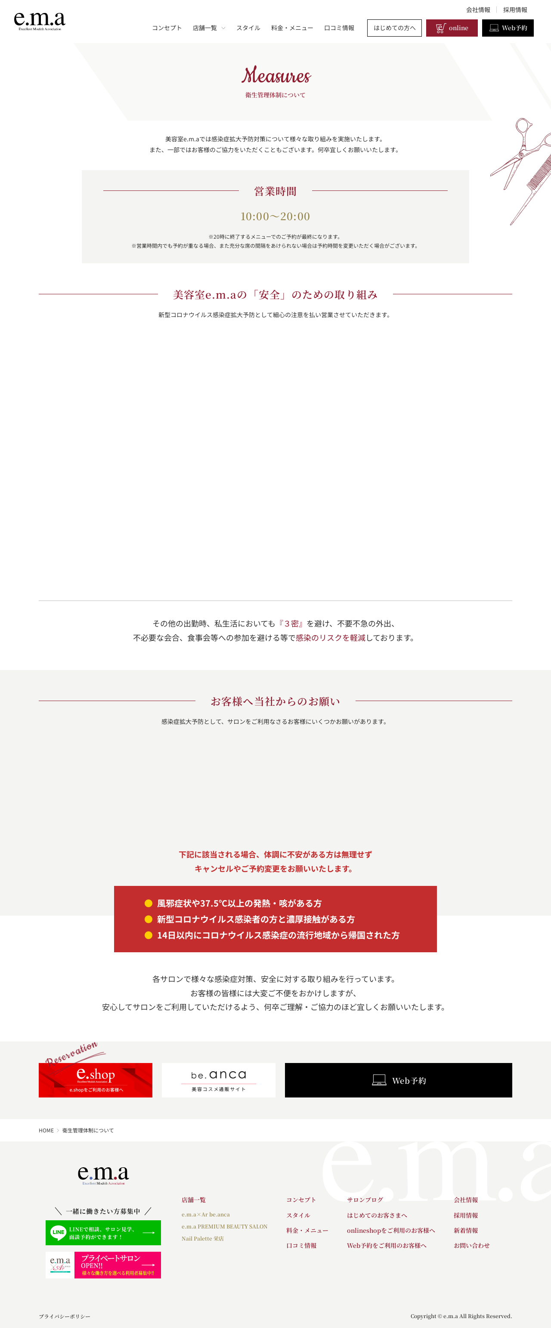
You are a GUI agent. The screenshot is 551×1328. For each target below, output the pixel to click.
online (452, 28)
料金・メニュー (292, 27)
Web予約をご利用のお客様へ (387, 1245)
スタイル (248, 27)
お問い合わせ (472, 1245)
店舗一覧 (209, 27)
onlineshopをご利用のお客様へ (391, 1230)
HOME (46, 1130)
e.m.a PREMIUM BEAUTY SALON (225, 1226)
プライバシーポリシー (64, 1316)
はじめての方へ (395, 27)
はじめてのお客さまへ (377, 1215)
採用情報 (515, 9)
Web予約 (508, 28)
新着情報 (466, 1230)
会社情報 (478, 9)
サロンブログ (365, 1199)
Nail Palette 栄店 (203, 1238)
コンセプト (167, 27)
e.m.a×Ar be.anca (206, 1214)
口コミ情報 (339, 27)
